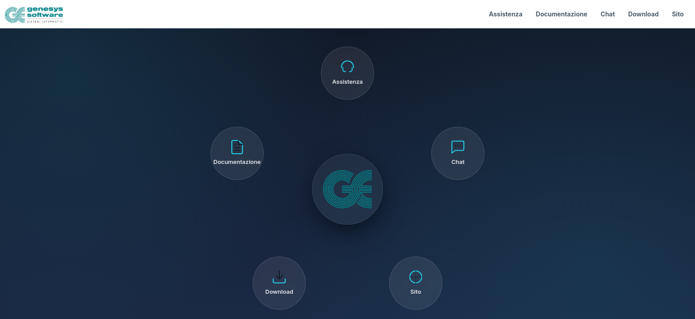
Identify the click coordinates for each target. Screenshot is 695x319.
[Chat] (457, 153)
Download (643, 14)
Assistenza (506, 14)
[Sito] (415, 283)
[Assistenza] (347, 73)
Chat (608, 14)
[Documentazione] (237, 153)
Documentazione (561, 14)
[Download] (279, 283)
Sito (678, 14)
